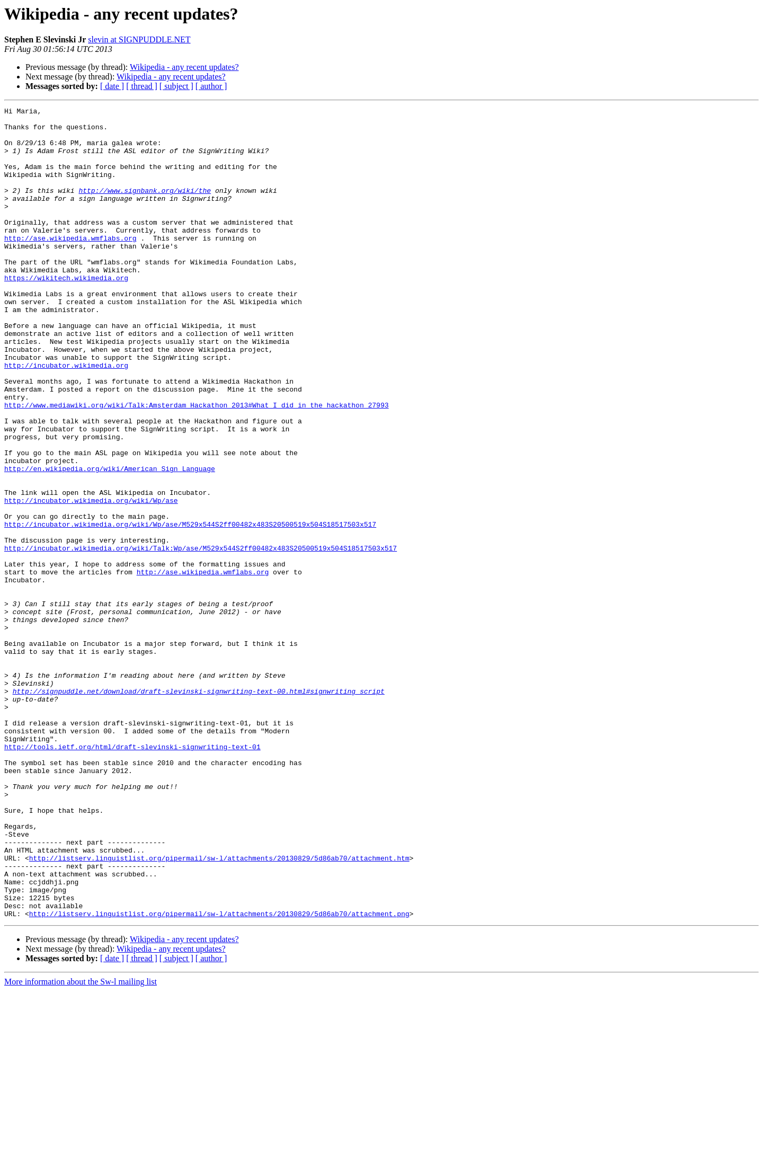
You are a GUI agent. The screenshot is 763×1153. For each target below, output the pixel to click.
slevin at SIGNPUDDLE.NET (139, 39)
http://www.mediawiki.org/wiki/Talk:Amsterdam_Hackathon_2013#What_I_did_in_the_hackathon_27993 (196, 465)
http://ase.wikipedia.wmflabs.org (70, 265)
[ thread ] (141, 86)
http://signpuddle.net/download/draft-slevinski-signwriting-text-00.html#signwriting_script (199, 808)
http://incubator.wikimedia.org (66, 417)
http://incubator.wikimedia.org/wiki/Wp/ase (91, 579)
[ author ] (211, 86)
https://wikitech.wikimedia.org (66, 312)
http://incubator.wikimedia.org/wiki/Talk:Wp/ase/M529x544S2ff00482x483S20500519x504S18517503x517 (200, 637)
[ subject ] (176, 86)
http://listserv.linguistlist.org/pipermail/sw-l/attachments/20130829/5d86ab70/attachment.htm (219, 1009)
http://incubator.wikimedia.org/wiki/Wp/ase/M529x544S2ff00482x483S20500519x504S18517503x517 (190, 608)
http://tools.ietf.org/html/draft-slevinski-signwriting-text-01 (132, 875)
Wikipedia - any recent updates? (184, 67)
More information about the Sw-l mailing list (80, 1143)
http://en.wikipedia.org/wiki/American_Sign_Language (109, 541)
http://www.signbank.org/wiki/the (144, 207)
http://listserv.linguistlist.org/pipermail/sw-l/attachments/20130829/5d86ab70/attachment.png (219, 1075)
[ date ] (112, 86)
